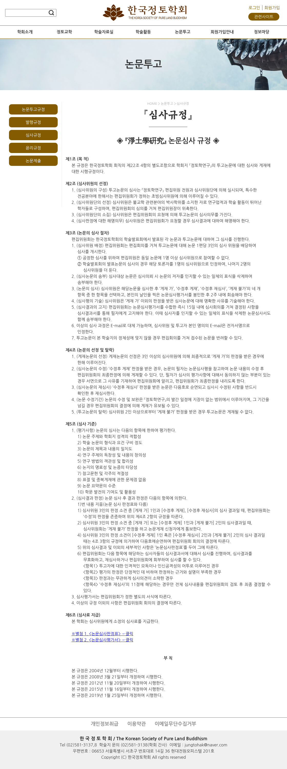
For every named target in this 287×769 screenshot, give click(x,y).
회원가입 (272, 8)
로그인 (254, 8)
